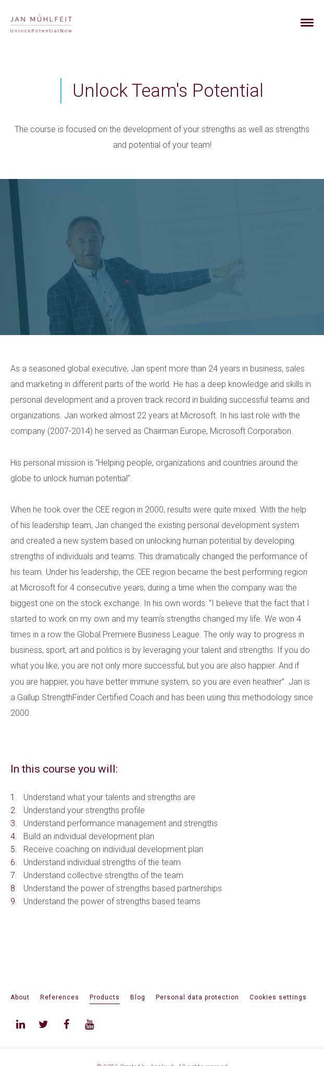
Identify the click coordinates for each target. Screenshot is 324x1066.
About (20, 997)
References (59, 997)
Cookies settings (278, 997)
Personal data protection (197, 997)
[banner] (53, 22)
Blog (137, 997)
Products (105, 997)
